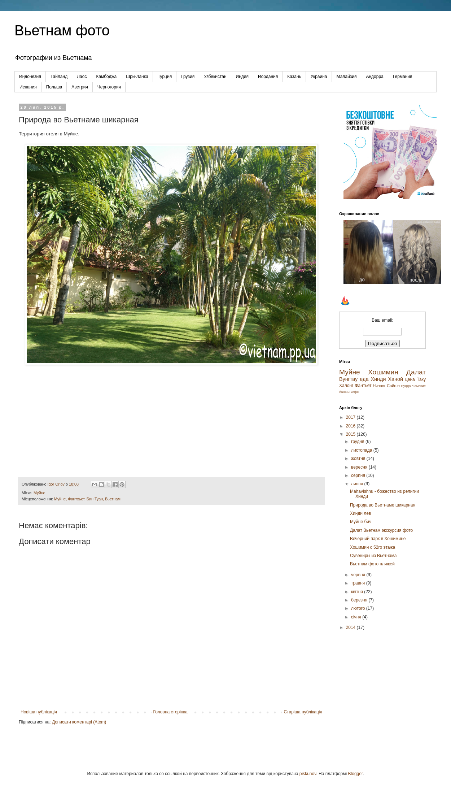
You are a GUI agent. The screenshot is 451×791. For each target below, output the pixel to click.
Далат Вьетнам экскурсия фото (381, 530)
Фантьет (363, 385)
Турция (165, 76)
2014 (351, 627)
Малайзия (347, 76)
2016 (351, 426)
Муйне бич (360, 521)
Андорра (374, 76)
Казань (294, 76)
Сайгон (393, 385)
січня (356, 617)
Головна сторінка (170, 711)
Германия (402, 76)
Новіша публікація (39, 711)
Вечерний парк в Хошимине (378, 538)
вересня (360, 467)
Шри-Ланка (137, 76)
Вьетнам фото (62, 30)
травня (358, 583)
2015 (351, 434)
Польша (54, 87)
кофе (355, 392)
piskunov (307, 773)
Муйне (39, 493)
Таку (421, 379)
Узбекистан (215, 76)
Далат (416, 372)
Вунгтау (348, 379)
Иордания (268, 76)
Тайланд (59, 76)
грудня (358, 441)
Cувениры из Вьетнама (373, 555)
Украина (319, 76)
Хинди (378, 379)
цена (410, 379)
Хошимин (383, 372)
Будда (406, 386)
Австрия (79, 87)
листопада (362, 450)
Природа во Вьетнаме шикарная (382, 505)
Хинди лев (360, 513)
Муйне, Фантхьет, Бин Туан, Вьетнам (87, 499)
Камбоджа (106, 76)
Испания (28, 87)
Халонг (346, 385)
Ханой (395, 379)
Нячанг (379, 385)
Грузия (187, 76)
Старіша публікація (303, 711)
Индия (242, 76)
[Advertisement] (382, 678)
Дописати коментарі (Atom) (79, 722)
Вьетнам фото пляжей (372, 563)
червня (358, 574)
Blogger (355, 773)
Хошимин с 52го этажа (372, 547)
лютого (358, 608)
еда (364, 379)
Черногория (109, 87)
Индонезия (30, 76)
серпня (358, 475)
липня (357, 483)
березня (359, 600)
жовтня (359, 458)
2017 (351, 417)
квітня (357, 591)
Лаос (82, 76)
